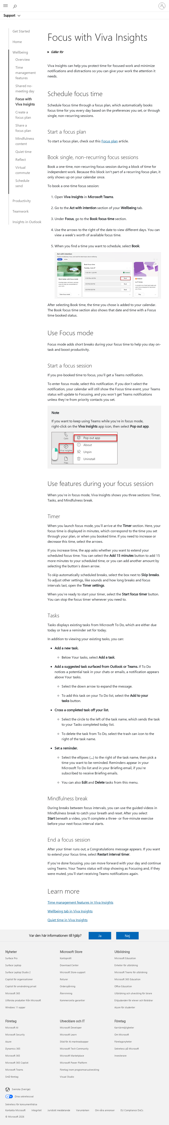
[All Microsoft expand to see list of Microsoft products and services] (5, 6)
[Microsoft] (84, 3)
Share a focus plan (23, 128)
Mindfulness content (24, 141)
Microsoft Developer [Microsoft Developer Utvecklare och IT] (71, 1027)
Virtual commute (22, 170)
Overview (22, 59)
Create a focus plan (23, 115)
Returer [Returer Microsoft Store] (64, 979)
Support (10, 15)
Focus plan (109, 141)
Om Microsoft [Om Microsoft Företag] (121, 1034)
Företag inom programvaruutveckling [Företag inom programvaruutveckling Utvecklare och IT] (79, 1069)
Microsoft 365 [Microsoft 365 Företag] (12, 1055)
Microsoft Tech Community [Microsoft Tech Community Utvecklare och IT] (74, 1048)
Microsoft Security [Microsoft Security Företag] (15, 1034)
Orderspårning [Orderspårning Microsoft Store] (67, 986)
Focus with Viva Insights (25, 101)
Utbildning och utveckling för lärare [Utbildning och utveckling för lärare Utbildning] (133, 993)
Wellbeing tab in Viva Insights (70, 911)
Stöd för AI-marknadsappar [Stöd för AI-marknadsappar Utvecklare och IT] (74, 1041)
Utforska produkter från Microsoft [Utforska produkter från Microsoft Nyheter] (23, 1000)
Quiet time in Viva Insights (68, 919)
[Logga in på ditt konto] (162, 6)
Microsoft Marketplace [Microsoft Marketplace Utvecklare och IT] (72, 1055)
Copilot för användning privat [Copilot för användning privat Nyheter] (20, 986)
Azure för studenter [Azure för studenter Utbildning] (124, 1007)
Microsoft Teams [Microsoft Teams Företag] (14, 1069)
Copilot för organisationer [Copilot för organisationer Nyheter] (19, 979)
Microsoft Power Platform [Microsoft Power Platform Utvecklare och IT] (73, 1062)
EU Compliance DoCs (132, 1110)
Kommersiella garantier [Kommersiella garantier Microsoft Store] (72, 1000)
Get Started (21, 31)
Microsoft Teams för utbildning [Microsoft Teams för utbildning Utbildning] (130, 972)
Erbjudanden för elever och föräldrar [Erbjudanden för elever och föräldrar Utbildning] (133, 1000)
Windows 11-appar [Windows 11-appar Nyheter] (15, 1007)
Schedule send (22, 183)
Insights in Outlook (27, 221)
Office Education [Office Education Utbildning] (123, 986)
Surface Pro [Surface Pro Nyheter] (11, 958)
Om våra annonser (105, 1110)
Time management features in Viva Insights (80, 902)
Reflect (20, 159)
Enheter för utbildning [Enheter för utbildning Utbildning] (126, 965)
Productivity (22, 200)
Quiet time (23, 151)
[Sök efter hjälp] (15, 5)
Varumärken (82, 1110)
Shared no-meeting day (24, 88)
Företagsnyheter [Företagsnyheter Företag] (123, 1041)
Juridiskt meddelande (59, 1110)
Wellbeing (20, 52)
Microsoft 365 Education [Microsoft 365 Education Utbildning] (127, 979)
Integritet (36, 1110)
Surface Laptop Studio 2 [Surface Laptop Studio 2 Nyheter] (18, 972)
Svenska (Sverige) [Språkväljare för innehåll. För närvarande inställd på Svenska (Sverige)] (21, 1089)
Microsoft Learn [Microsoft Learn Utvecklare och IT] (68, 1034)
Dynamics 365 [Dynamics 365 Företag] (12, 1048)
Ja (99, 935)
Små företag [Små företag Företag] (11, 1076)
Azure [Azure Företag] (8, 1041)
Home (17, 41)
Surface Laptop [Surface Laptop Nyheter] (13, 965)
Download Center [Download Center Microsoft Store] (69, 965)
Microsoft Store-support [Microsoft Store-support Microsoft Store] (72, 972)
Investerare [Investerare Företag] (120, 1055)
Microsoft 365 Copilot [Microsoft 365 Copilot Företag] (16, 1062)
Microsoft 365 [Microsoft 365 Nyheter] (12, 993)
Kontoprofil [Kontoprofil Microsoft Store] (66, 958)
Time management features (25, 72)
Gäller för (57, 52)
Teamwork (21, 211)
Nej (127, 935)
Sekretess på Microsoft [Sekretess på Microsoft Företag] (126, 1048)
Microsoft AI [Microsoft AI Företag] (11, 1027)
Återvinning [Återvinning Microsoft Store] (66, 993)
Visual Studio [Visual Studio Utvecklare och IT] (67, 1076)
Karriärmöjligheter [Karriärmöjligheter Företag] (124, 1027)
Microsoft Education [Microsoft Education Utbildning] (125, 958)
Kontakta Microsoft (15, 1110)
